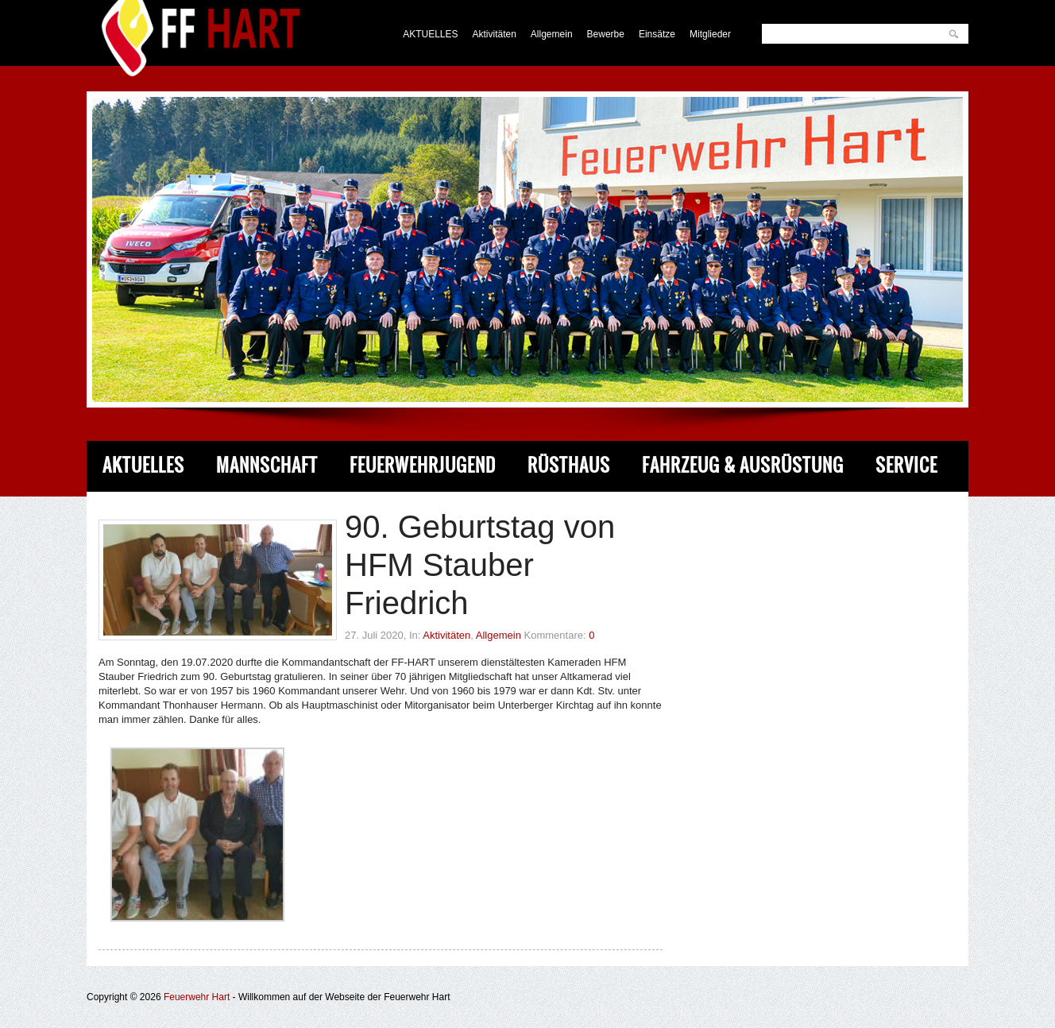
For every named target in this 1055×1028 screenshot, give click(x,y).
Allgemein (552, 34)
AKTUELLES (430, 34)
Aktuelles (143, 465)
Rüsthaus (569, 465)
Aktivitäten (494, 34)
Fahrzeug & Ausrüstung (743, 465)
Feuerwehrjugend (423, 465)
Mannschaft (267, 465)
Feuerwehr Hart (197, 997)
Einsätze (657, 34)
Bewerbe (605, 34)
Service (906, 465)
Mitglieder (710, 34)
